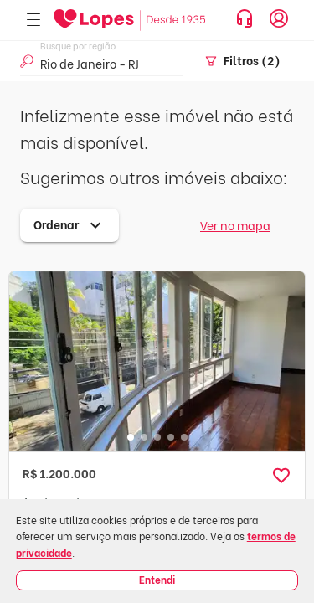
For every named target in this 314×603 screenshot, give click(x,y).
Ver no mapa (235, 225)
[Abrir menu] (33, 20)
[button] (281, 476)
